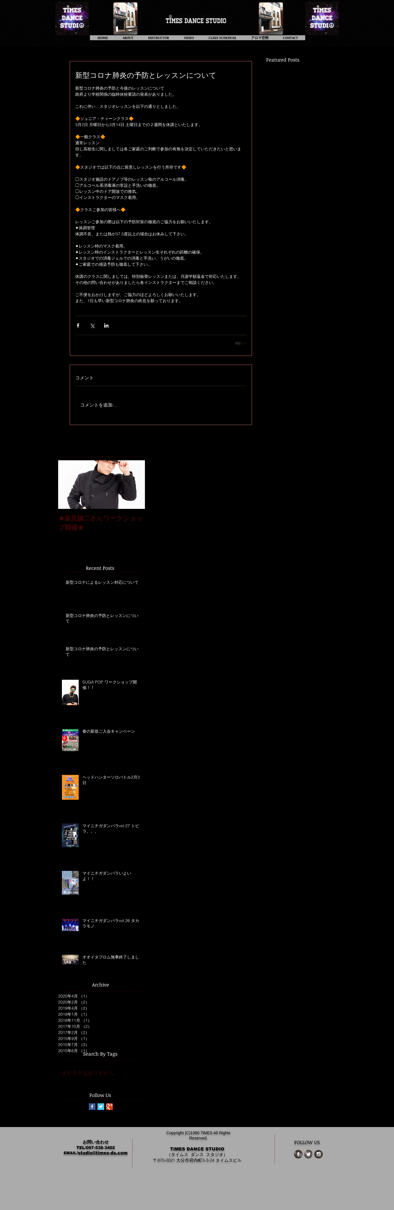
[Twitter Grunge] (308, 1154)
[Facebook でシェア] (78, 325)
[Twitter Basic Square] (100, 1106)
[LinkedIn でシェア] (106, 325)
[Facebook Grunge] (298, 1154)
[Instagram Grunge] (318, 1154)
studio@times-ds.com (103, 1152)
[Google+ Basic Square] (109, 1106)
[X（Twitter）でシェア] (92, 325)
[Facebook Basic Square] (92, 1106)
